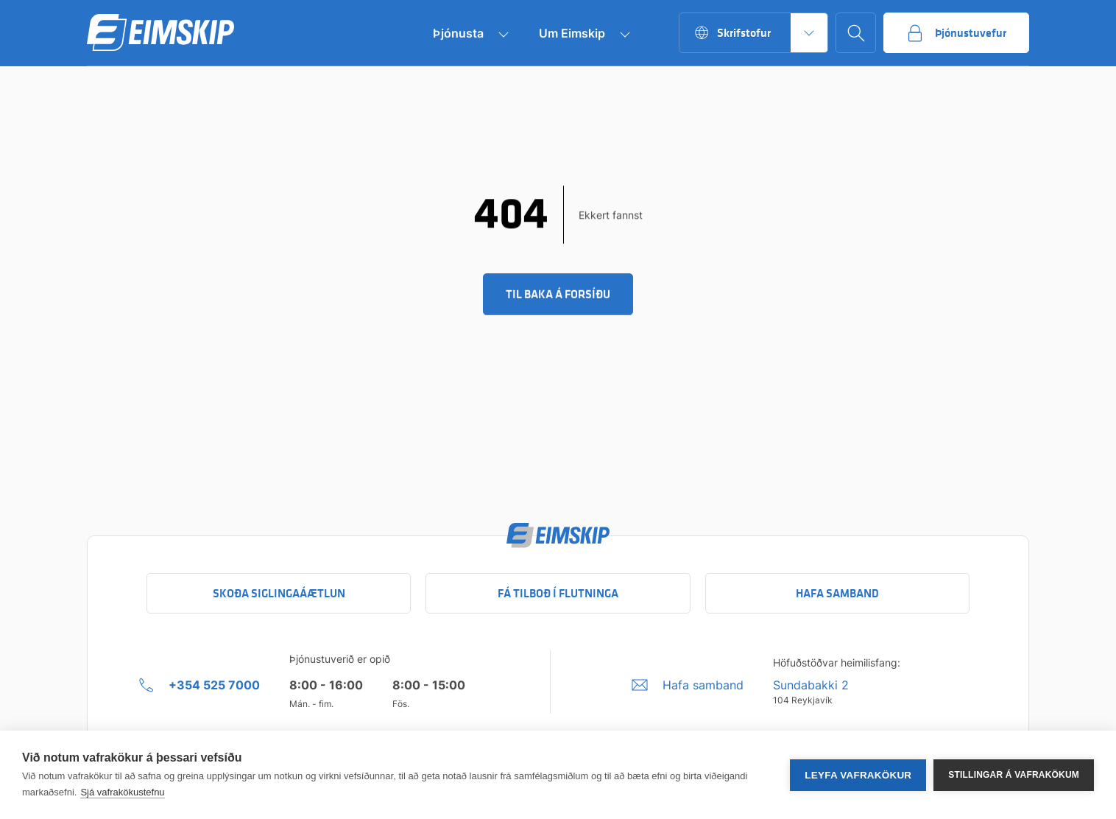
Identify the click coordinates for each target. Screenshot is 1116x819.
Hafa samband (837, 593)
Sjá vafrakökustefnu (122, 792)
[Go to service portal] (956, 33)
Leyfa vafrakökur (858, 775)
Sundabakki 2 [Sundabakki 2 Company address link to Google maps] (811, 685)
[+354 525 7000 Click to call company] (199, 685)
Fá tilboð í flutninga (558, 593)
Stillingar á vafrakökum (1013, 775)
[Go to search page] (856, 33)
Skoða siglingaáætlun (279, 593)
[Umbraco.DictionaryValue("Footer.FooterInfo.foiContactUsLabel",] (688, 685)
